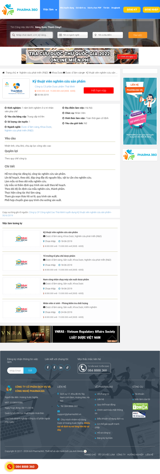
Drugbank (115, 8)
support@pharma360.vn (69, 414)
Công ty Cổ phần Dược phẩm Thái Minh (55, 86)
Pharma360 (38, 451)
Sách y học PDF (94, 8)
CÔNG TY (121, 454)
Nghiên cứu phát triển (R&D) (19, 130)
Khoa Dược (57, 72)
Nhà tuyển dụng (67, 8)
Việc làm (48, 9)
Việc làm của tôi (141, 399)
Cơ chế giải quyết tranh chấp (107, 426)
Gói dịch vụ (81, 8)
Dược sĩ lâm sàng (74, 72)
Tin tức (106, 8)
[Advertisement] (57, 466)
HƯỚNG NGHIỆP (135, 454)
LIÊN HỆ (149, 454)
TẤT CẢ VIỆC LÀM (106, 454)
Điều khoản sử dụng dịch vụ (109, 418)
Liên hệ (99, 399)
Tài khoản (138, 394)
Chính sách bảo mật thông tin (109, 412)
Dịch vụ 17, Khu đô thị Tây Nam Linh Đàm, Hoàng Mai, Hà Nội (75, 397)
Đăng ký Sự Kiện (104, 438)
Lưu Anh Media (76, 451)
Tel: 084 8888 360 (69, 406)
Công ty (32, 418)
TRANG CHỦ (90, 454)
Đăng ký (132, 9)
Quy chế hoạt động (105, 404)
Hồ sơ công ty (102, 432)
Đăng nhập (151, 9)
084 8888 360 (97, 370)
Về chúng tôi (102, 394)
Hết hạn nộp (98, 90)
